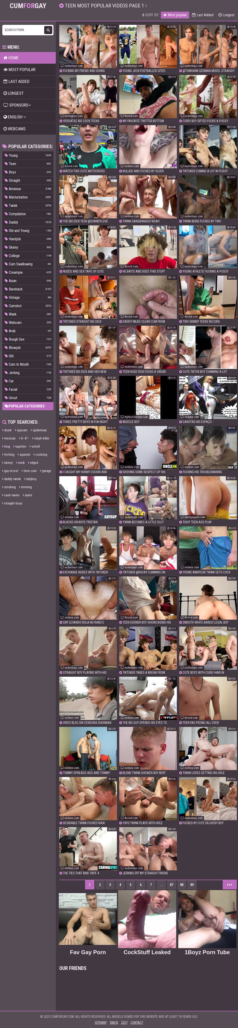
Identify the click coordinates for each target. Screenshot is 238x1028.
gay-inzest (10, 471)
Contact (137, 1023)
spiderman (39, 430)
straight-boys (12, 503)
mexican (9, 438)
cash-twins (11, 495)
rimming (25, 487)
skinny (7, 463)
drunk (7, 430)
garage (45, 471)
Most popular (175, 15)
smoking (9, 487)
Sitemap (101, 1023)
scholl (35, 446)
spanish (24, 454)
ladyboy (30, 479)
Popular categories (25, 406)
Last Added (202, 15)
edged (33, 463)
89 (192, 885)
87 (171, 885)
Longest (226, 15)
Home (11, 57)
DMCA (114, 1023)
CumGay (28, 5)
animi (27, 495)
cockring (40, 454)
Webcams (14, 128)
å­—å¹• (24, 438)
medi (20, 463)
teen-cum (29, 471)
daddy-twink (11, 479)
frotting (8, 454)
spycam (21, 430)
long (6, 446)
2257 (124, 1023)
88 (181, 885)
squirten (19, 446)
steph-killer (40, 438)
